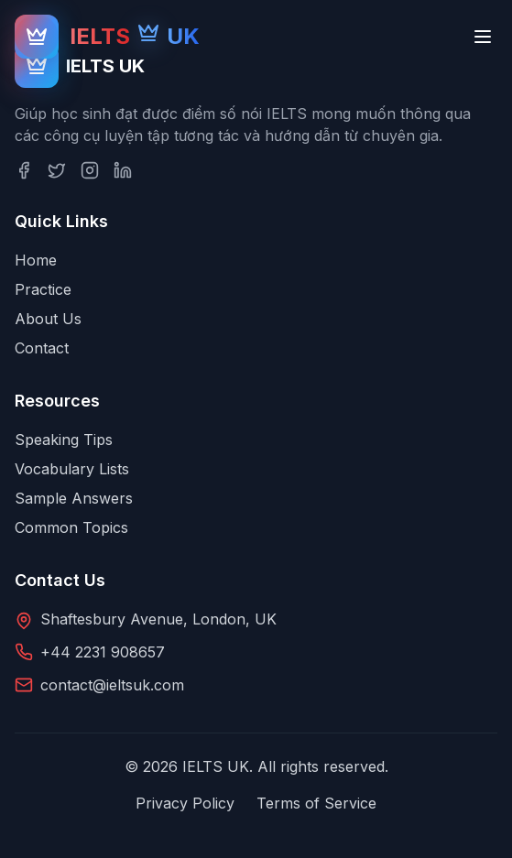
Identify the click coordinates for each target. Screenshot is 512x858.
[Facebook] (24, 170)
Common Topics (71, 527)
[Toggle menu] (482, 36)
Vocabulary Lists (72, 469)
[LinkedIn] (123, 170)
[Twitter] (57, 170)
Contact (42, 348)
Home (36, 260)
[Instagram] (90, 170)
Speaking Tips (64, 439)
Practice (43, 289)
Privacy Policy (185, 803)
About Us (48, 319)
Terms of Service (316, 803)
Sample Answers (74, 498)
